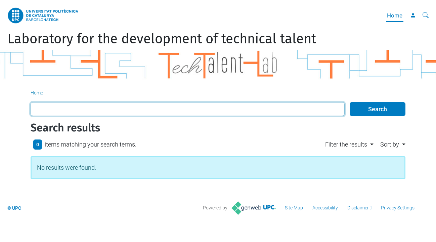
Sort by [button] (389, 144)
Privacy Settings (398, 207)
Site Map (294, 207)
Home (394, 15)
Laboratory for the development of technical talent (161, 39)
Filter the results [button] (346, 144)
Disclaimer (358, 207)
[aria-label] (426, 15)
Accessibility (325, 207)
